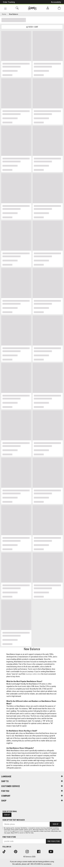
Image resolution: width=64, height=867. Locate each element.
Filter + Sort (32, 27)
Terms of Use (8, 831)
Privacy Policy (19, 831)
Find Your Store (9, 837)
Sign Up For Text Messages (13, 820)
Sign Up (7, 815)
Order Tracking (9, 2)
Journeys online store (33, 674)
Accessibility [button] (56, 2)
